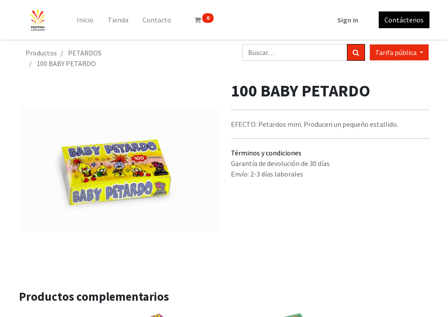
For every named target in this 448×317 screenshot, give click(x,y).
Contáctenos (404, 19)
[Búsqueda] (356, 52)
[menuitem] (85, 20)
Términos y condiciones (266, 152)
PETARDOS (85, 52)
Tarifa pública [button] (396, 52)
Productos (41, 52)
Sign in (347, 19)
